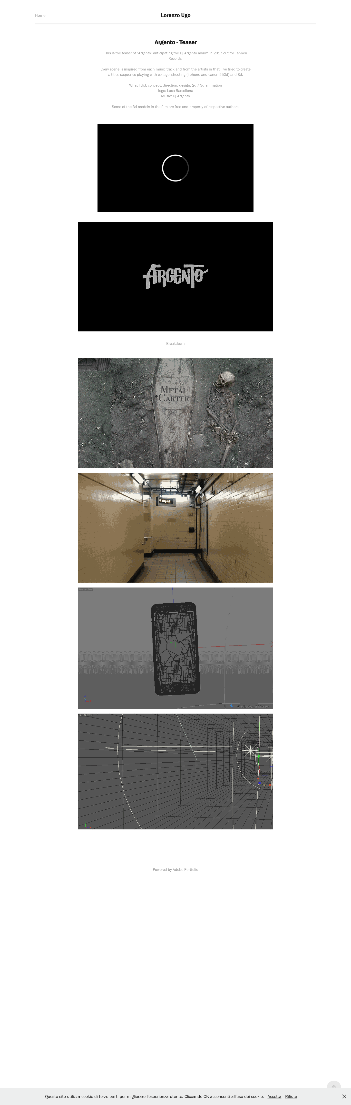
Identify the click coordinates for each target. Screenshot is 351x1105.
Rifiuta (291, 1096)
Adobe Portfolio (185, 869)
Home (40, 15)
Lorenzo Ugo (175, 15)
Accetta (275, 1096)
